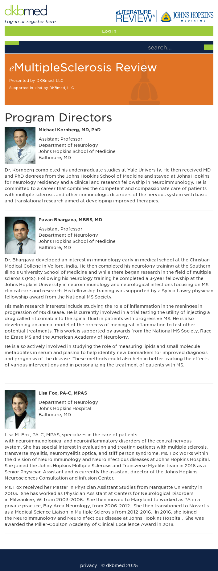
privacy (88, 565)
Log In (109, 31)
